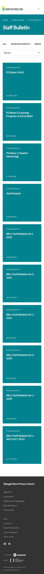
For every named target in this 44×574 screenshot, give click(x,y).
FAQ (5, 519)
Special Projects (10, 505)
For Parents (9, 510)
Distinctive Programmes (14, 501)
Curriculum (8, 496)
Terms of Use (9, 537)
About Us (8, 492)
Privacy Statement (11, 532)
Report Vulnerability (11, 528)
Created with (17, 555)
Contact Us (8, 523)
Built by (15, 560)
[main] (22, 245)
